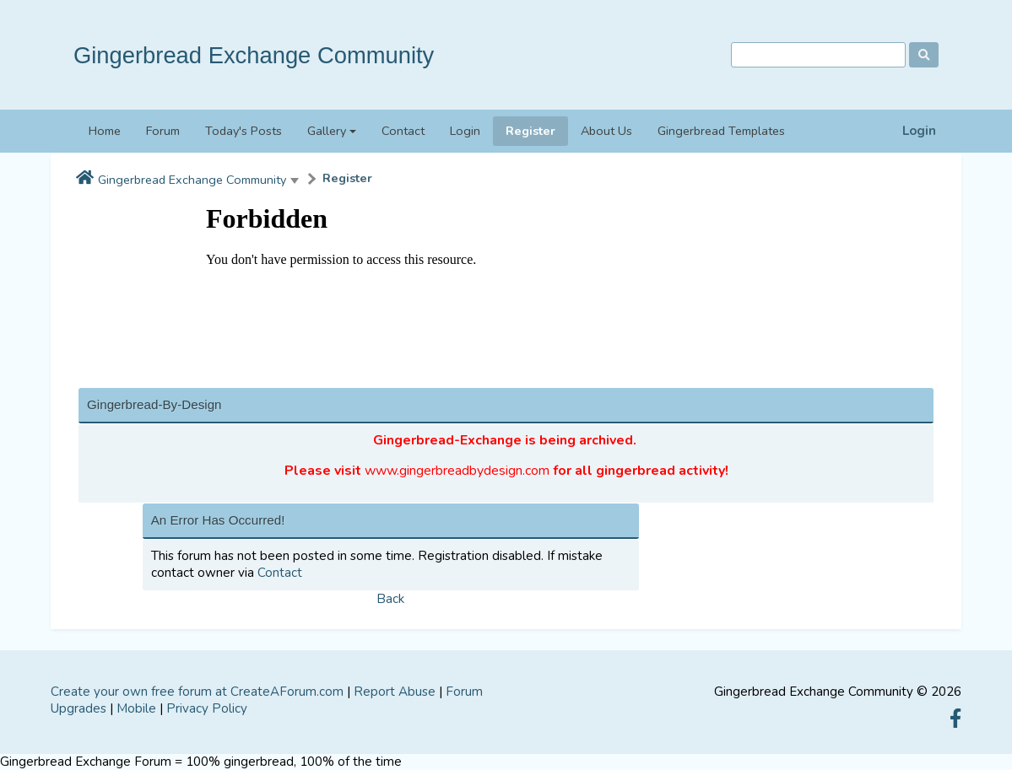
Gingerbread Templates (721, 130)
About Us (606, 130)
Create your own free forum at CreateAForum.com (197, 691)
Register (530, 130)
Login (919, 131)
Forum (163, 130)
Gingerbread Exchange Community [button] (192, 179)
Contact (403, 130)
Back (390, 598)
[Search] (818, 55)
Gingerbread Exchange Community (253, 55)
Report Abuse (395, 691)
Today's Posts (243, 130)
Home (105, 130)
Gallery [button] (326, 130)
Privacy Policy (206, 708)
